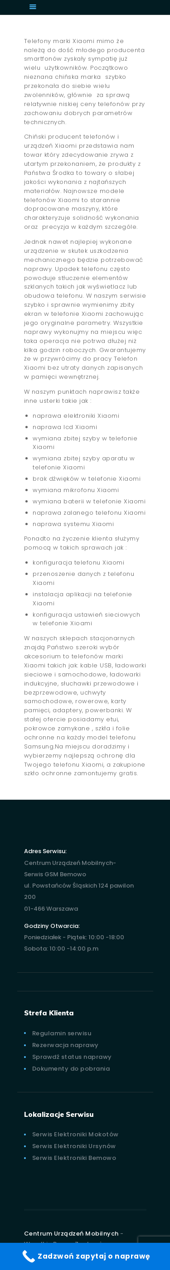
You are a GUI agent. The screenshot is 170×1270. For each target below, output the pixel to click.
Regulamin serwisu (62, 1033)
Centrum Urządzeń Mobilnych (71, 1233)
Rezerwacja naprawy (65, 1045)
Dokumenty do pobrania (71, 1068)
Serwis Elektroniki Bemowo (74, 1158)
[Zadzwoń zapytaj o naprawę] (85, 1256)
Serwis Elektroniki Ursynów (74, 1146)
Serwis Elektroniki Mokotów (75, 1134)
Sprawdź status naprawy (72, 1057)
